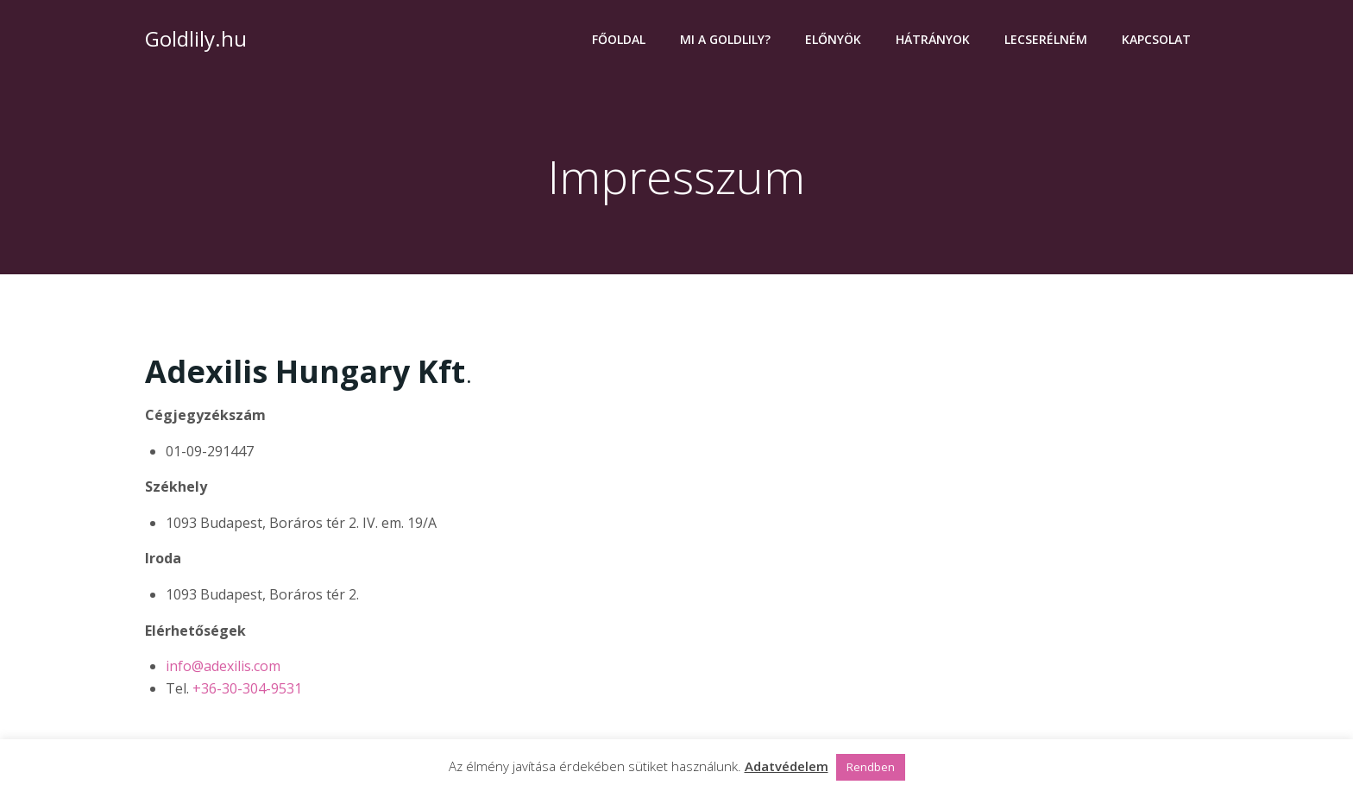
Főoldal (618, 39)
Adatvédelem (786, 766)
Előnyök (833, 39)
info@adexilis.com (223, 665)
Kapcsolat (1156, 39)
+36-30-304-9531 (247, 688)
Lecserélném (1045, 39)
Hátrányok (933, 39)
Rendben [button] (870, 767)
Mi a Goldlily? (725, 39)
